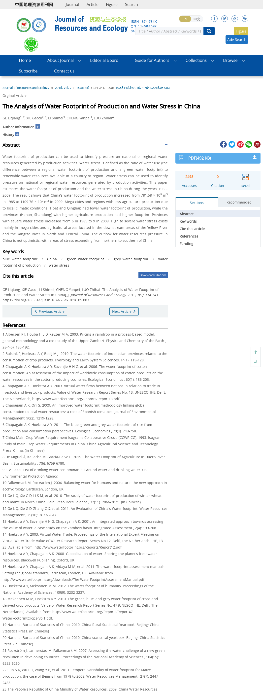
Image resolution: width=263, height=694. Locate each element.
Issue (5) (83, 88)
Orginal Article (14, 95)
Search (131, 4)
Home (25, 60)
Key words (188, 221)
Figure (112, 4)
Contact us (64, 71)
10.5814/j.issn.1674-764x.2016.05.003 (143, 88)
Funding (186, 243)
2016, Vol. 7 (63, 88)
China (52, 259)
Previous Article (49, 311)
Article (93, 4)
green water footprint (85, 259)
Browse (230, 60)
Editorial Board (104, 60)
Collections (196, 60)
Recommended (239, 202)
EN (185, 19)
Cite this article (192, 228)
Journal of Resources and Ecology (25, 88)
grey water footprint (131, 259)
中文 (197, 19)
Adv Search (236, 39)
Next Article (124, 311)
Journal (72, 4)
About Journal (60, 60)
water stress (59, 265)
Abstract (187, 213)
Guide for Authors (152, 60)
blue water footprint (19, 259)
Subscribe (28, 71)
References (189, 236)
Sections (197, 202)
